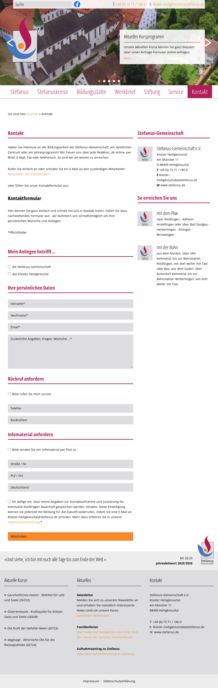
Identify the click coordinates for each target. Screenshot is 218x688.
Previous (8, 40)
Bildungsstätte (91, 91)
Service (175, 91)
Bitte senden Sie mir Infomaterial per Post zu (43, 450)
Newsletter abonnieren (93, 615)
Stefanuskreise (52, 91)
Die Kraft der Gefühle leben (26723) (32, 628)
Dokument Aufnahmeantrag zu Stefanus (105, 654)
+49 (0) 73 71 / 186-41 (131, 4)
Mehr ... (129, 58)
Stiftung (152, 91)
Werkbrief (125, 91)
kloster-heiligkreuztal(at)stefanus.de (178, 4)
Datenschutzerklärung (24, 522)
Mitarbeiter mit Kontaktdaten (29, 174)
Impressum (91, 681)
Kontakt (200, 91)
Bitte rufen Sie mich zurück (31, 394)
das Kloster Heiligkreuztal (30, 274)
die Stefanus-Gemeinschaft (31, 267)
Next (209, 40)
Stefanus (19, 91)
